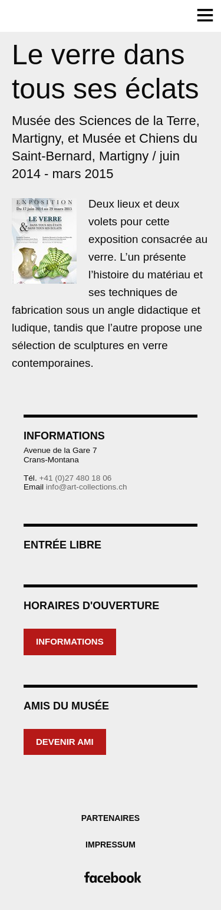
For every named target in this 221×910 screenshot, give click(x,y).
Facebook (110, 877)
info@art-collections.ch (86, 486)
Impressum (110, 844)
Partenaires (110, 818)
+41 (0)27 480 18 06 (75, 478)
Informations (70, 641)
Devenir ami (65, 742)
